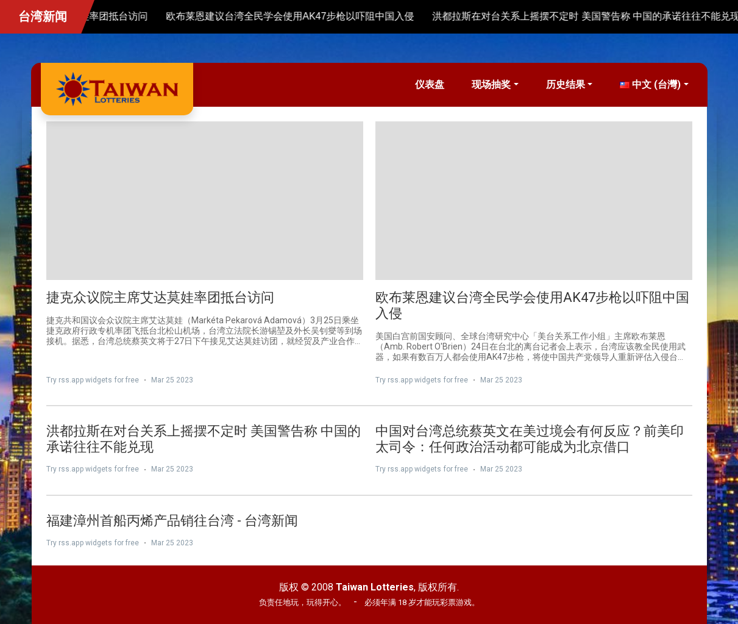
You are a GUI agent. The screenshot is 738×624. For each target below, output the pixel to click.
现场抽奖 (491, 84)
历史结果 (565, 84)
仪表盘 (429, 84)
